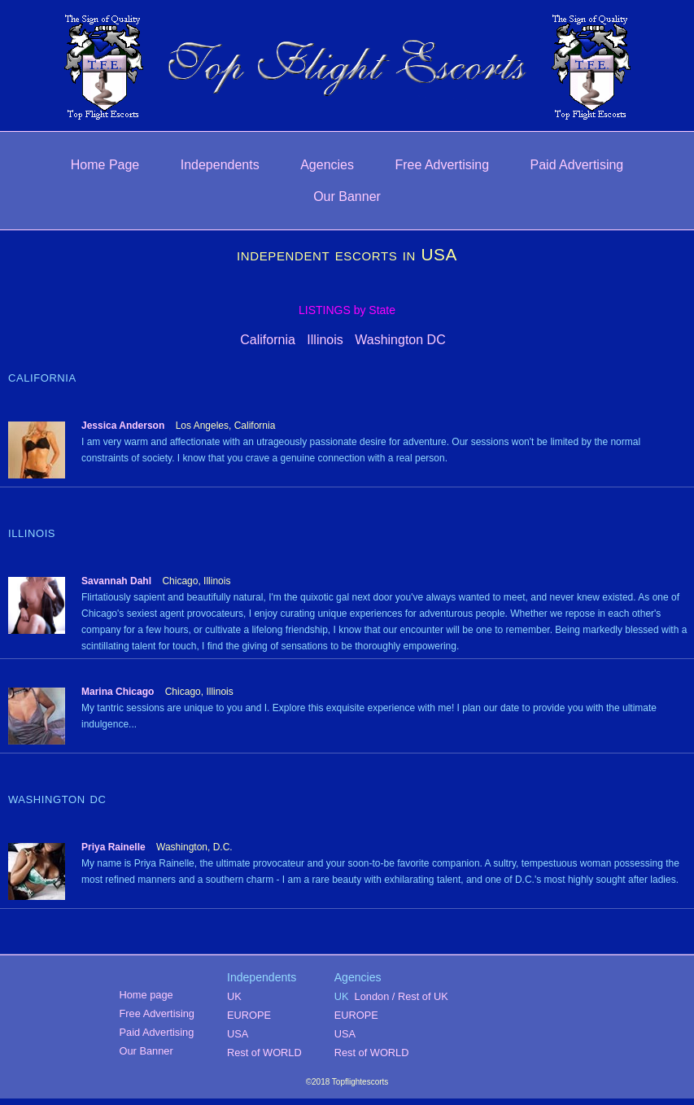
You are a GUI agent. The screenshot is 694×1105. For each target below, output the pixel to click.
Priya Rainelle (113, 847)
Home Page (105, 165)
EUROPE (249, 1015)
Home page (146, 995)
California (267, 340)
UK (234, 996)
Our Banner (347, 196)
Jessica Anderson (122, 425)
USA (237, 1034)
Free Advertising (442, 165)
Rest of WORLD (264, 1052)
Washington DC (400, 340)
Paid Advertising (577, 165)
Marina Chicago (117, 691)
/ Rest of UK (420, 996)
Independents (220, 165)
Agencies (327, 165)
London (372, 996)
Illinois (325, 340)
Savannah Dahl (116, 581)
